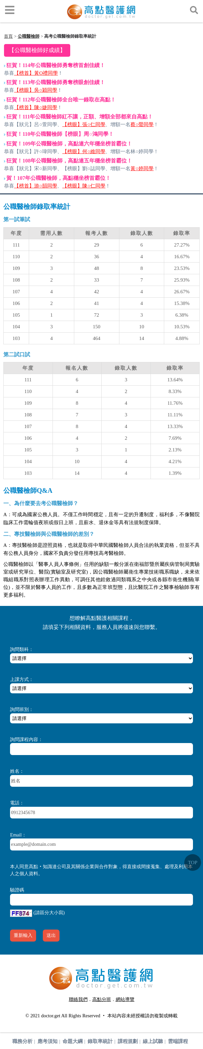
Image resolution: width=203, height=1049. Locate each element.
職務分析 (22, 1041)
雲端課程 (178, 1041)
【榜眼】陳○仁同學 (83, 186)
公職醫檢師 (28, 36)
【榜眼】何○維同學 (83, 151)
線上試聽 (153, 1041)
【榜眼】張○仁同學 (83, 124)
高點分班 (101, 999)
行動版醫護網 (104, 1007)
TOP (192, 862)
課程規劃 (128, 1041)
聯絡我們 (78, 999)
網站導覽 (125, 999)
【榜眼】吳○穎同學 (35, 90)
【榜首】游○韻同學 (35, 186)
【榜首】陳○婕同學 (35, 107)
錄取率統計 (100, 1041)
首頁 (8, 36)
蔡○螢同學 (142, 124)
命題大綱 (73, 1041)
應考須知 (47, 1041)
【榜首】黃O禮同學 (36, 73)
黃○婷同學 (142, 168)
